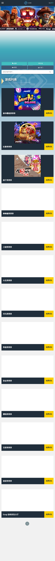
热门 (41, 67)
